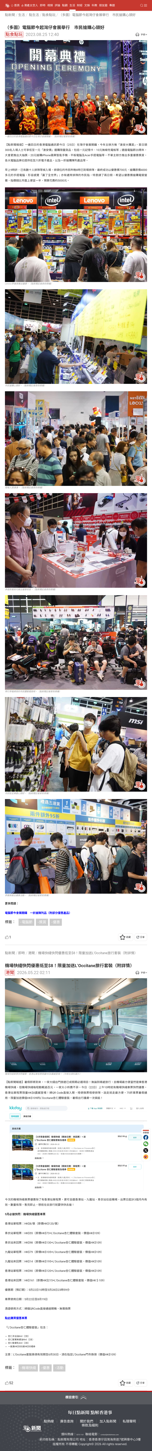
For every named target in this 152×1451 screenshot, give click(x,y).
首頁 (17, 5)
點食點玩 (14, 34)
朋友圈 (103, 5)
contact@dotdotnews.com (110, 1435)
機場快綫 (29, 1368)
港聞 (10, 972)
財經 (79, 5)
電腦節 (27, 922)
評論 (57, 5)
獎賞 (42, 922)
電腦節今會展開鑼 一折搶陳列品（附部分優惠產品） (38, 912)
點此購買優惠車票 (16, 1318)
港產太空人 (31, 5)
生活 (72, 5)
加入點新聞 (108, 1421)
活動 (60, 1368)
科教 (94, 5)
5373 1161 (80, 1435)
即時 (42, 5)
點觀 (65, 5)
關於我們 (86, 1421)
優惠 (56, 922)
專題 (112, 5)
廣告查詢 (66, 1421)
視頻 (50, 5)
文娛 (87, 5)
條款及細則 (90, 1425)
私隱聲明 (129, 1421)
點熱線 (49, 1421)
